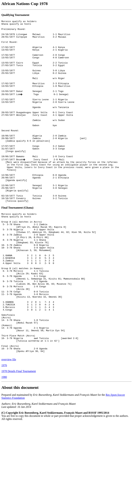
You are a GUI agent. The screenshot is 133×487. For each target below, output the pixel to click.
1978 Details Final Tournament (18, 434)
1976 (4, 428)
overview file (8, 423)
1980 (4, 440)
